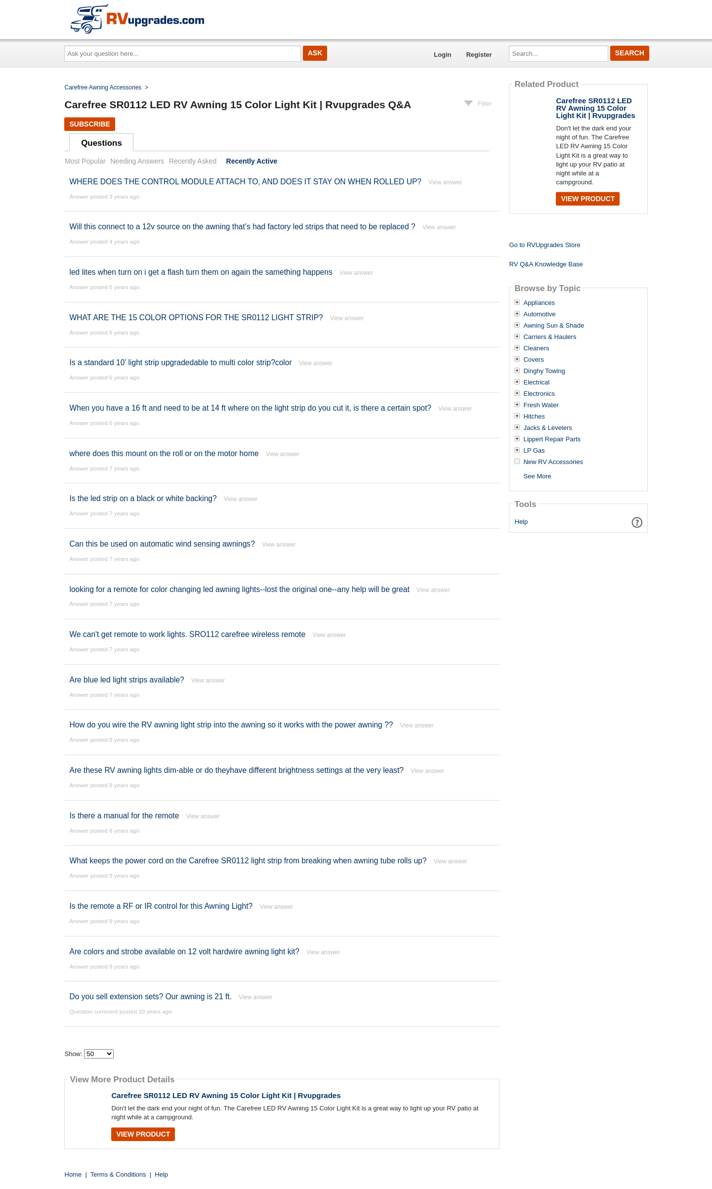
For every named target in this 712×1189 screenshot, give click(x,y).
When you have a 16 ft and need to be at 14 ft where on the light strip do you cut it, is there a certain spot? (251, 408)
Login (442, 54)
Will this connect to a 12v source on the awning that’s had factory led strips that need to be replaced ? (242, 226)
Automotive (539, 314)
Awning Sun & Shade (553, 325)
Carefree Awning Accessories (103, 87)
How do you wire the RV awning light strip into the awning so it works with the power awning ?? (231, 725)
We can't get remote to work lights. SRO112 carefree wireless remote (187, 634)
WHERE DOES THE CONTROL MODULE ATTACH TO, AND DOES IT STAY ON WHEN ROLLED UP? (245, 181)
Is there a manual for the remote (124, 815)
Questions (101, 143)
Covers (533, 359)
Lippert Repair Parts (552, 439)
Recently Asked (192, 161)
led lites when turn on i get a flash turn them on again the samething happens (200, 272)
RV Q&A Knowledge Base (546, 264)
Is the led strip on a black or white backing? (142, 498)
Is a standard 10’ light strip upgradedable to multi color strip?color (180, 362)
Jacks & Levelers (547, 428)
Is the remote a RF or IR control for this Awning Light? (160, 906)
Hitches (533, 416)
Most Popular (85, 161)
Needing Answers (137, 161)
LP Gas (533, 450)
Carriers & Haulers (549, 337)
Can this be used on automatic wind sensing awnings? (161, 544)
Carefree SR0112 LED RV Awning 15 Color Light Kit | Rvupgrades (225, 1095)
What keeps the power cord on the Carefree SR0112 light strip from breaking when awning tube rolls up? (247, 860)
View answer (445, 182)
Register (479, 54)
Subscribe (89, 124)
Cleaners (536, 348)
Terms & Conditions (118, 1174)
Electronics (539, 393)
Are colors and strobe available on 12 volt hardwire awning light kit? (184, 951)
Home (73, 1174)
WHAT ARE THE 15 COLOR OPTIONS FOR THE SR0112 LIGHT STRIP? (196, 317)
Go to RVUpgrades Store (544, 245)
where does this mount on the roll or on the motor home (163, 453)
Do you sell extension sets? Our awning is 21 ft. (150, 996)
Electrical (536, 382)
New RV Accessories (553, 462)
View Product (143, 1134)
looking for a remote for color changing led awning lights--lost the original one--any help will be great (239, 589)
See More (537, 476)
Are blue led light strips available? (126, 680)
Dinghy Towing (544, 371)
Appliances (539, 302)
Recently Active (252, 161)
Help (521, 521)
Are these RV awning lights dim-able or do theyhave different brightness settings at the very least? (236, 770)
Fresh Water (540, 405)
